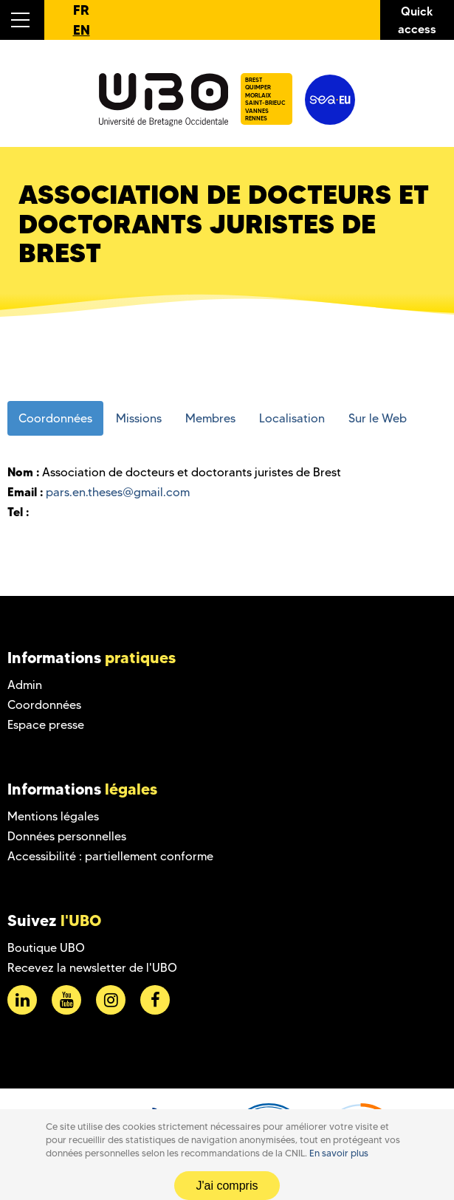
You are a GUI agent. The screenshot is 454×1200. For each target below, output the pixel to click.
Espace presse (45, 725)
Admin (24, 685)
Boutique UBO (46, 948)
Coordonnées (44, 705)
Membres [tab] (210, 418)
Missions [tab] (139, 418)
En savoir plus (338, 1153)
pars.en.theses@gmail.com (118, 492)
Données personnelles (66, 836)
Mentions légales (53, 816)
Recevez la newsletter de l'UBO (92, 968)
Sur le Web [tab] (377, 418)
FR (81, 9)
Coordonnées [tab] (55, 418)
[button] (22, 20)
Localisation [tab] (292, 418)
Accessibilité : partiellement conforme (110, 856)
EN (81, 29)
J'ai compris (227, 1185)
